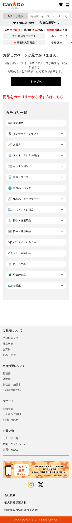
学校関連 (56, 42)
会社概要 (10, 495)
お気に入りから (24, 22)
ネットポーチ (59, 35)
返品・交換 (9, 355)
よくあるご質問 (12, 414)
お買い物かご (10, 449)
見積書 (7, 373)
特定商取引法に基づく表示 (21, 509)
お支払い (8, 349)
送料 (12, 30)
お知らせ (8, 408)
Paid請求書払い (12, 390)
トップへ (36, 81)
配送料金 (8, 343)
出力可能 (57, 30)
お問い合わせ (10, 420)
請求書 (7, 379)
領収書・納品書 (12, 384)
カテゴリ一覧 (10, 438)
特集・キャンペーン (14, 444)
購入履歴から (49, 22)
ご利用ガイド (10, 338)
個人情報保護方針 (15, 502)
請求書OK (33, 30)
